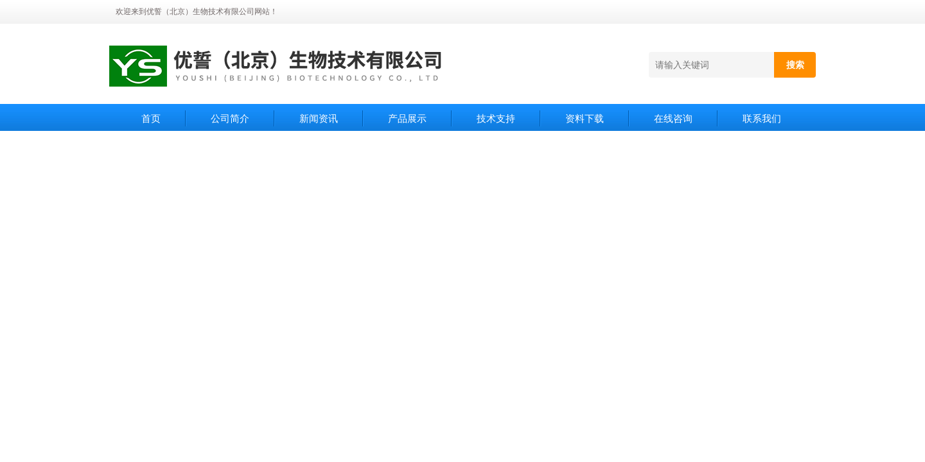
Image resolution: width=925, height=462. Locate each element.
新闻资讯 (318, 118)
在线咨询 (673, 118)
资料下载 (584, 118)
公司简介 (230, 118)
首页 (151, 118)
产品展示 (407, 118)
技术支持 (496, 118)
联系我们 (762, 118)
